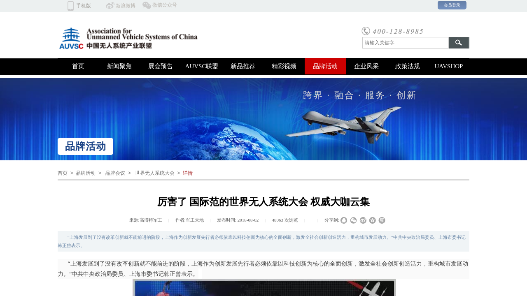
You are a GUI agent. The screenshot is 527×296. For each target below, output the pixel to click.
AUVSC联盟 (202, 66)
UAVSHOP (449, 66)
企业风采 (366, 66)
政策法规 (407, 66)
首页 (78, 66)
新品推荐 (243, 66)
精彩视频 (284, 66)
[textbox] (405, 43)
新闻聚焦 (119, 66)
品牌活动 (325, 66)
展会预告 (160, 66)
